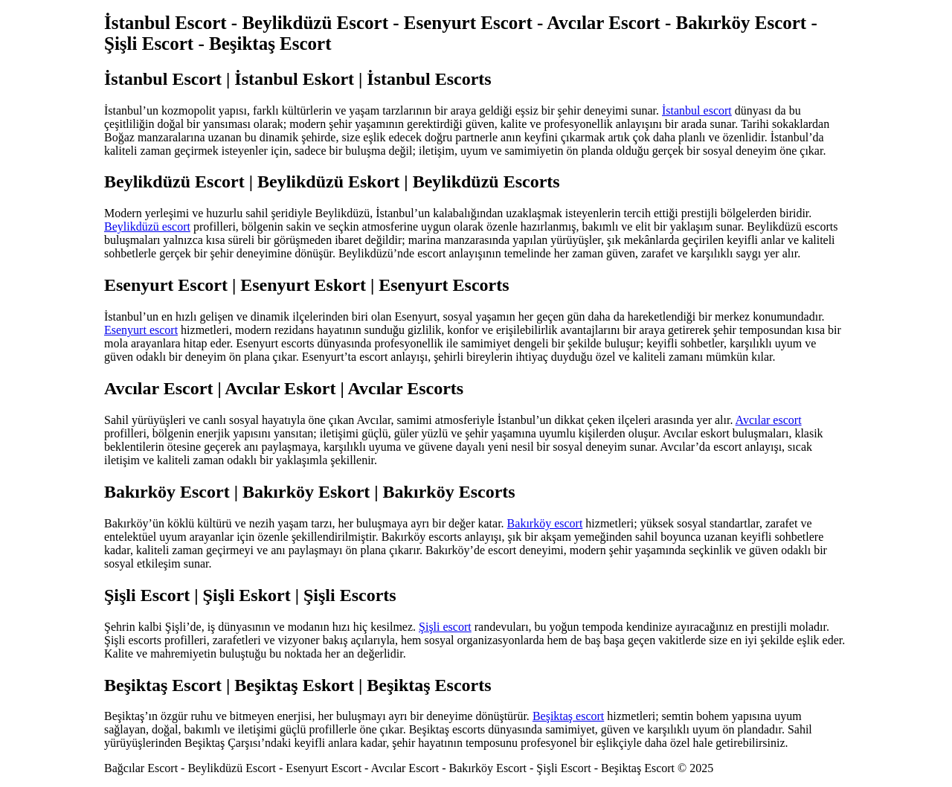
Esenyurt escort (141, 330)
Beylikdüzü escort (147, 226)
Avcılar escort (769, 420)
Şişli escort (445, 626)
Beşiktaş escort (568, 716)
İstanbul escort (697, 110)
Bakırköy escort (545, 523)
